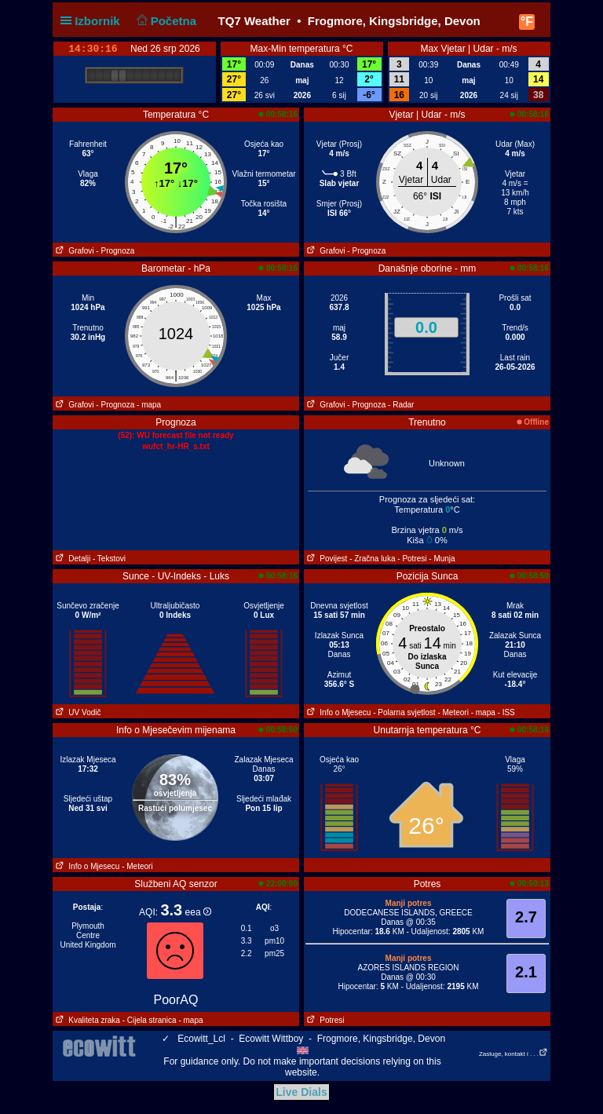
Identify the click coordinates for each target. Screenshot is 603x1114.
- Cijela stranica (149, 1020)
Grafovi (73, 251)
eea (198, 912)
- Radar (401, 404)
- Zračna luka (372, 558)
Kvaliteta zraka (86, 1020)
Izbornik (93, 20)
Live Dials (301, 1092)
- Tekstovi (109, 558)
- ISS (506, 712)
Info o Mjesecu (337, 712)
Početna (164, 20)
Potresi (324, 1020)
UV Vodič (76, 712)
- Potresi (411, 558)
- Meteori (452, 712)
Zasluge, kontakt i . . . (513, 1053)
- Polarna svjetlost (404, 712)
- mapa (149, 404)
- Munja (442, 558)
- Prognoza (115, 251)
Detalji (71, 558)
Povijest (325, 558)
